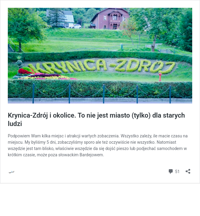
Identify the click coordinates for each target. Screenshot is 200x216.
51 (174, 171)
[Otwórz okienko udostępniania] (188, 169)
